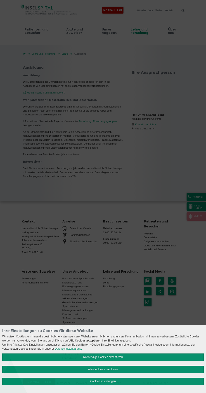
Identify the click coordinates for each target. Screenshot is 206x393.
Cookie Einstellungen (103, 381)
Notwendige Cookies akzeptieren (103, 357)
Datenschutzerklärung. (68, 348)
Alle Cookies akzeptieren (103, 369)
